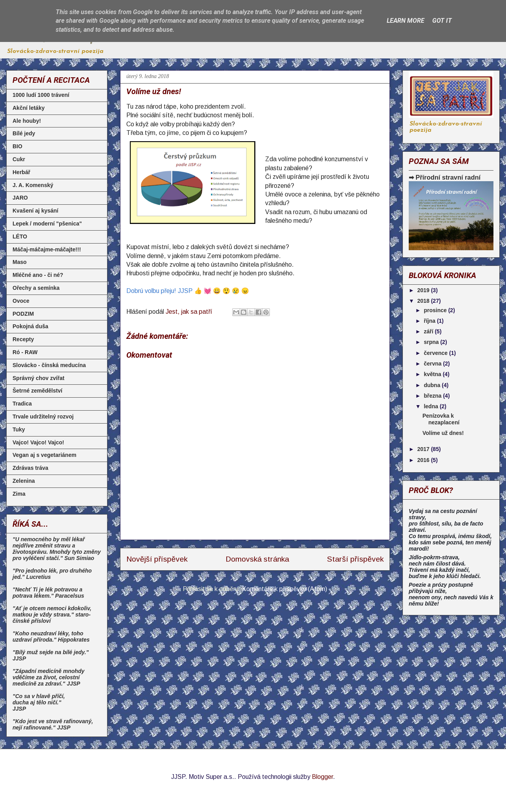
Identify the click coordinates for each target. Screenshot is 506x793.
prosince (436, 310)
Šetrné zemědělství (37, 390)
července (436, 353)
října (430, 321)
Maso (20, 262)
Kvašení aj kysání (35, 210)
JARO (20, 198)
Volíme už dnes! (443, 433)
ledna (431, 406)
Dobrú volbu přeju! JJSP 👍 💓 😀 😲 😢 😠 (187, 290)
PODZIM (23, 314)
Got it (442, 20)
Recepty (23, 339)
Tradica (22, 403)
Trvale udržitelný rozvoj (43, 416)
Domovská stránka (257, 559)
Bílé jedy (24, 133)
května (433, 374)
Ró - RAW (25, 352)
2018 (424, 301)
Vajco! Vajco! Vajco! (38, 442)
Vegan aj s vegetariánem (44, 455)
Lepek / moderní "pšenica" (47, 223)
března (433, 396)
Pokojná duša (30, 326)
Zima (19, 494)
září (429, 331)
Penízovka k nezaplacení (440, 419)
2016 (424, 460)
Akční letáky (29, 108)
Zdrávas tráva (30, 468)
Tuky (19, 429)
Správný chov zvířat (38, 378)
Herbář (21, 172)
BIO (17, 146)
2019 (424, 290)
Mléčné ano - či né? (38, 275)
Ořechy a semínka (36, 288)
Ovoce (21, 301)
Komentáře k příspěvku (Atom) (284, 589)
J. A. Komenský (33, 185)
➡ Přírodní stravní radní (445, 177)
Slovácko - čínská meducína (49, 365)
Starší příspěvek (355, 559)
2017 (424, 449)
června (433, 363)
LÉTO (20, 236)
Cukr (19, 159)
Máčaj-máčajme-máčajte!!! (47, 249)
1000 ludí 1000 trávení (41, 95)
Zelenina (24, 481)
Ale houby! (27, 121)
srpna (432, 342)
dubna (433, 385)
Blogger (322, 776)
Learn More (405, 20)
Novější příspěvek (156, 559)
